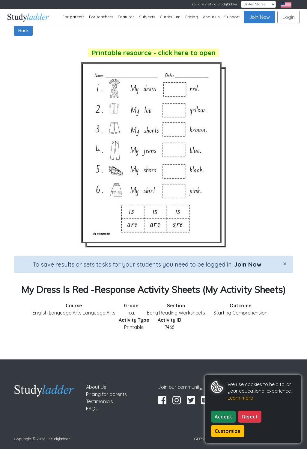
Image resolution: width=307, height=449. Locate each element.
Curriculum (170, 16)
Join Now (259, 17)
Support (232, 16)
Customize (228, 431)
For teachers (101, 16)
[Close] (285, 263)
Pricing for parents (106, 394)
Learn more (240, 398)
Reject (250, 417)
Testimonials (99, 401)
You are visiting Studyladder (214, 4)
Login (288, 17)
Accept (223, 417)
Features (126, 16)
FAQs (92, 409)
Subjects (147, 16)
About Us (96, 387)
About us (211, 16)
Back (23, 30)
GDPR (199, 438)
